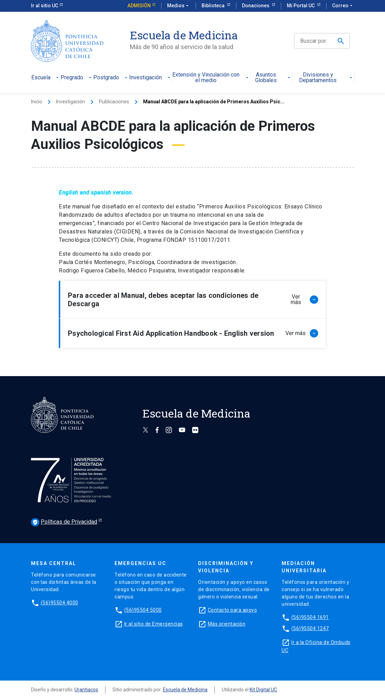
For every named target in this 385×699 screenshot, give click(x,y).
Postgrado (111, 78)
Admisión (139, 5)
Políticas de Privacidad (64, 522)
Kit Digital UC (263, 689)
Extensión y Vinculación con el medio (211, 78)
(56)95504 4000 (59, 602)
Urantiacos (86, 689)
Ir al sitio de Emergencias (153, 624)
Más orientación (227, 624)
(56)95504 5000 (143, 610)
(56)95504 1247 (310, 628)
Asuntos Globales (273, 78)
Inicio (36, 101)
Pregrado (77, 78)
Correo (343, 6)
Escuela (45, 78)
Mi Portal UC (301, 5)
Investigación (150, 78)
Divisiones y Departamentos (326, 78)
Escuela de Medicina (185, 689)
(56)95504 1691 (310, 617)
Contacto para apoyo (232, 610)
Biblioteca (214, 5)
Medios (178, 6)
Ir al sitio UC (44, 5)
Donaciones (256, 5)
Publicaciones (114, 101)
